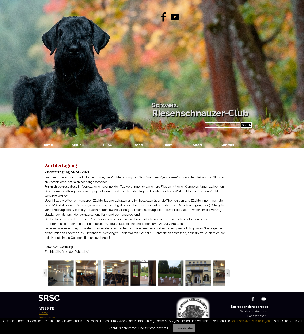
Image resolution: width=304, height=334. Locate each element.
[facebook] (163, 17)
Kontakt (227, 145)
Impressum (47, 317)
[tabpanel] (136, 208)
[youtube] (175, 17)
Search (246, 125)
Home (48, 145)
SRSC (49, 298)
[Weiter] (227, 272)
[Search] (222, 125)
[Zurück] (45, 272)
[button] (61, 272)
